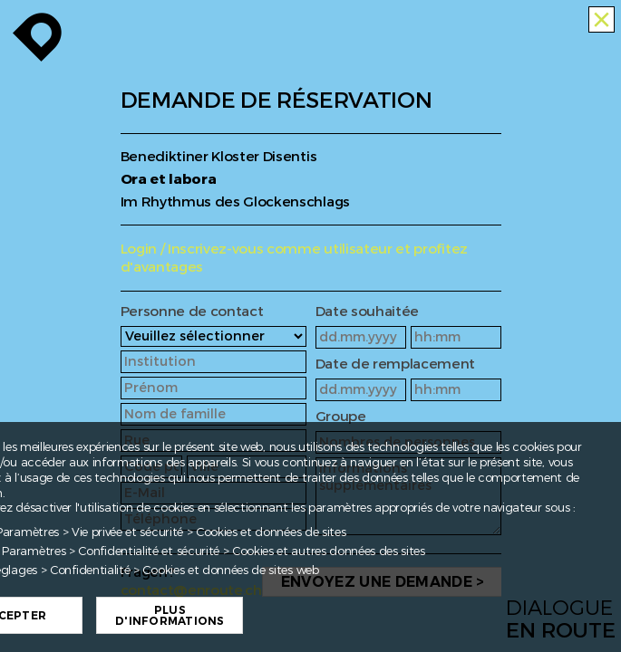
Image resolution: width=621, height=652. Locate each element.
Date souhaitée (367, 312)
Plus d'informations (171, 615)
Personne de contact (192, 312)
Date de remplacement (395, 364)
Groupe (340, 417)
